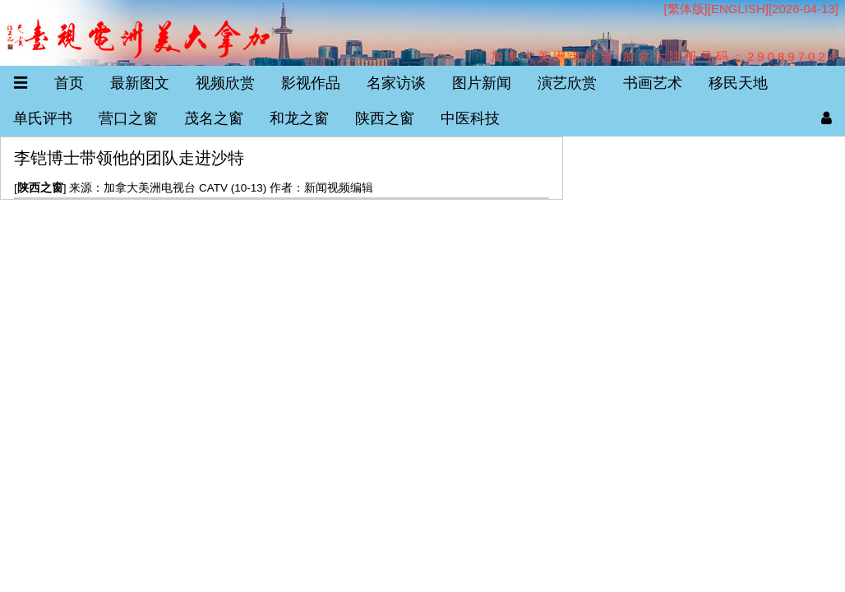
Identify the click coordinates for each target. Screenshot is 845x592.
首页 (69, 83)
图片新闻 (481, 83)
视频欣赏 (225, 83)
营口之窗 (128, 118)
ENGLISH (738, 9)
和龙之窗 (299, 118)
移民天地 (738, 83)
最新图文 (139, 83)
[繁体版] (685, 9)
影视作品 (310, 83)
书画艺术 (652, 83)
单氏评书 (42, 118)
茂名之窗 (213, 118)
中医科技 (470, 118)
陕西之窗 (384, 118)
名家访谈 (396, 83)
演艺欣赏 (567, 83)
